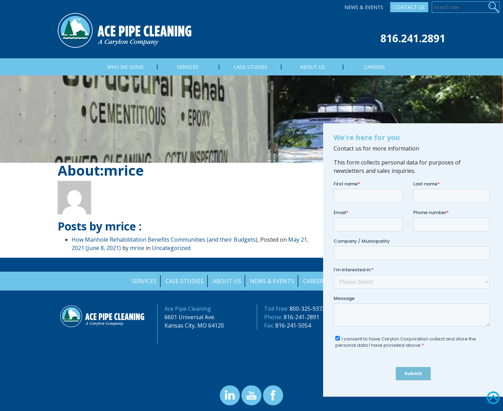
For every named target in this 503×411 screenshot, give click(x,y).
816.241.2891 (412, 38)
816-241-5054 (293, 325)
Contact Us (409, 7)
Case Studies (185, 281)
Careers (315, 281)
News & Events (363, 7)
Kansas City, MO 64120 (194, 325)
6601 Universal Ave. (190, 317)
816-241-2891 (301, 317)
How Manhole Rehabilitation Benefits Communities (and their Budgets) (164, 239)
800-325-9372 (307, 309)
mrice (137, 248)
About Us (227, 281)
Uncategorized (171, 248)
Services (144, 281)
